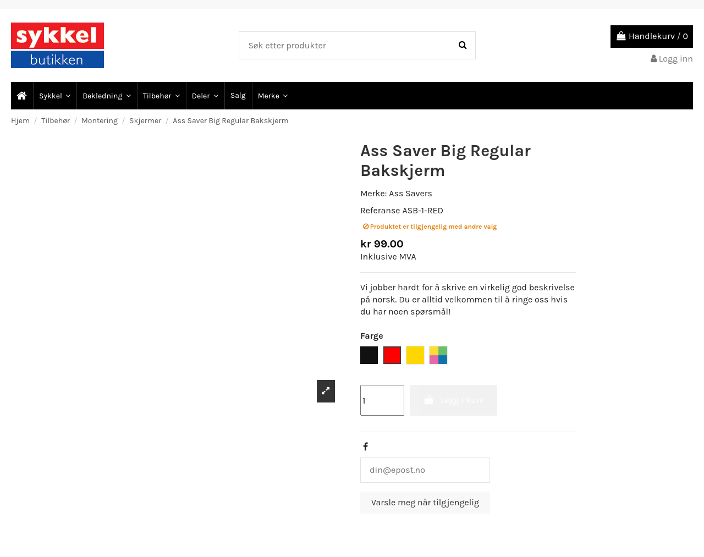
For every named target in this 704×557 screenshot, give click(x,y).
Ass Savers (410, 193)
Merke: (373, 193)
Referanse (380, 210)
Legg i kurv (453, 400)
